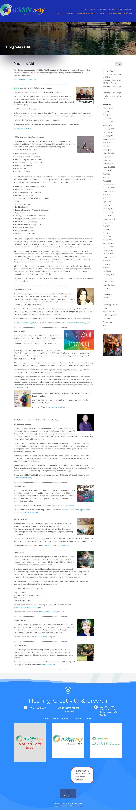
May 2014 (106, 177)
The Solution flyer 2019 (22, 128)
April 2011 (107, 271)
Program (106, 318)
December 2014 (109, 163)
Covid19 (106, 308)
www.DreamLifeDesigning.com (78, 323)
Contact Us (77, 719)
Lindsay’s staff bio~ (59, 407)
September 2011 (109, 257)
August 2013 (107, 195)
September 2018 (109, 139)
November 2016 (109, 153)
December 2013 (109, 184)
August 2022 (107, 108)
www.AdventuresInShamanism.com (27, 607)
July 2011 (106, 264)
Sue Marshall (49, 545)
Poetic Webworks (76, 806)
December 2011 (109, 250)
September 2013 (109, 191)
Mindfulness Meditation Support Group (75, 510)
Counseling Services (110, 305)
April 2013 (107, 202)
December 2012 (109, 212)
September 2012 (109, 219)
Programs (100, 13)
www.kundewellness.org (23, 478)
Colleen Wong (42, 637)
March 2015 (107, 160)
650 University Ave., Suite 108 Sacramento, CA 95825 (108, 710)
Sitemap (88, 719)
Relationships (108, 322)
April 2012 (107, 236)
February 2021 (108, 129)
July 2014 (106, 174)
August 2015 (107, 157)
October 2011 (108, 254)
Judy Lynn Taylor (63, 545)
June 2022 (106, 111)
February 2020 (108, 132)
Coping (105, 301)
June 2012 (106, 229)
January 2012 (108, 247)
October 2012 (108, 216)
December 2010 (109, 281)
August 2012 (107, 222)
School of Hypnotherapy (85, 13)
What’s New (127, 13)
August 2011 (107, 261)
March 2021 (107, 125)
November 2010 (109, 285)
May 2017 (106, 146)
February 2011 (108, 274)
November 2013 (109, 188)
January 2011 (108, 278)
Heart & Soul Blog (114, 13)
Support (106, 329)
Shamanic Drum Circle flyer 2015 (51, 612)
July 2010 (106, 288)
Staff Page (70, 505)
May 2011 (106, 268)
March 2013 (107, 205)
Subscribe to (82, 772)
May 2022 (106, 115)
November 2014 (109, 167)
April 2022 (107, 118)
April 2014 (107, 181)
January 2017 (108, 150)
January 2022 (108, 122)
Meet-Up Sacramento (31, 512)
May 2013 (106, 198)
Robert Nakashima (48, 665)
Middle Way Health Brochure (25, 79)
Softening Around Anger (112, 93)
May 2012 (106, 233)
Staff (105, 325)
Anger (105, 298)
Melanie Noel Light (27, 323)
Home (59, 13)
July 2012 (106, 226)
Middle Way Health (110, 315)
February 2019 (108, 136)
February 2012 (108, 243)
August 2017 (107, 143)
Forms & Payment (60, 719)
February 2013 (108, 209)
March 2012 (107, 240)
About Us (69, 13)
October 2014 (108, 170)
